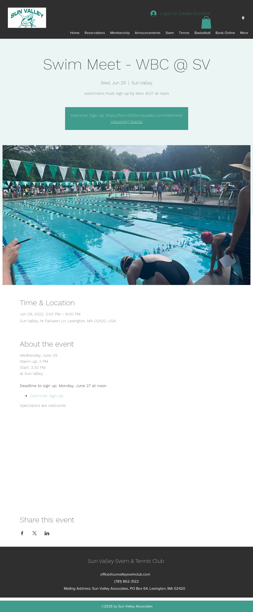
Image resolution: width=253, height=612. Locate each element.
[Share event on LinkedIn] (47, 533)
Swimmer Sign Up (46, 395)
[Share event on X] (34, 533)
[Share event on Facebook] (22, 533)
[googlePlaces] (243, 18)
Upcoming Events (127, 121)
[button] (206, 22)
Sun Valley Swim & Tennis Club (126, 561)
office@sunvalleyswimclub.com (125, 574)
